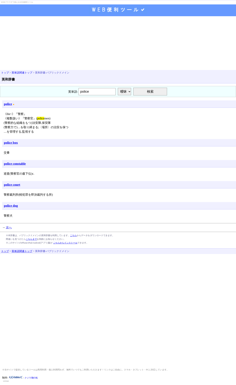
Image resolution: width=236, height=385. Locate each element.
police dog (11, 205)
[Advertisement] (118, 43)
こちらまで (31, 239)
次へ (9, 227)
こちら (73, 235)
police (8, 104)
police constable (15, 163)
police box (11, 142)
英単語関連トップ (22, 72)
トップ (5, 72)
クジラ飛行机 (31, 378)
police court (12, 184)
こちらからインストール (65, 243)
